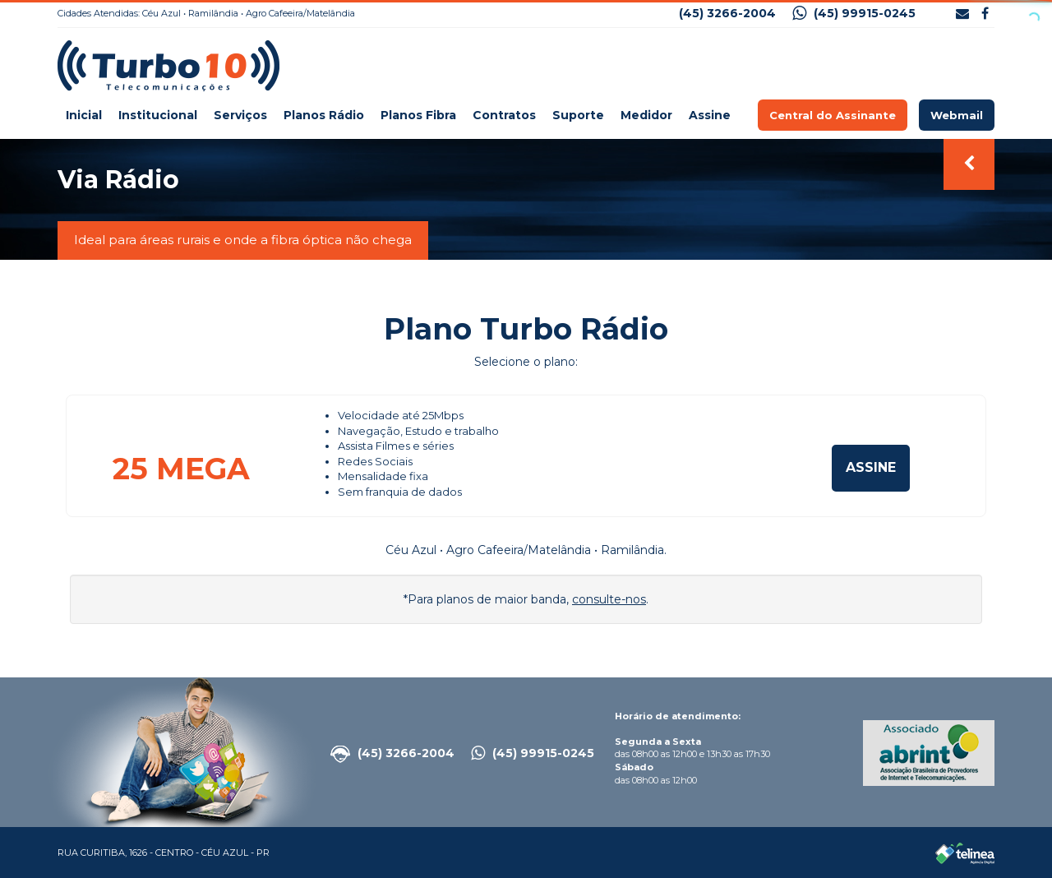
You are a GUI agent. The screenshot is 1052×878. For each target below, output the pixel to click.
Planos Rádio (324, 115)
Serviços (240, 115)
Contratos (504, 115)
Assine (710, 115)
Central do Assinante (832, 115)
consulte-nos (609, 599)
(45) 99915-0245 (854, 13)
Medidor (646, 115)
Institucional (157, 115)
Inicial (84, 115)
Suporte (578, 115)
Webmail (956, 115)
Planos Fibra (418, 115)
